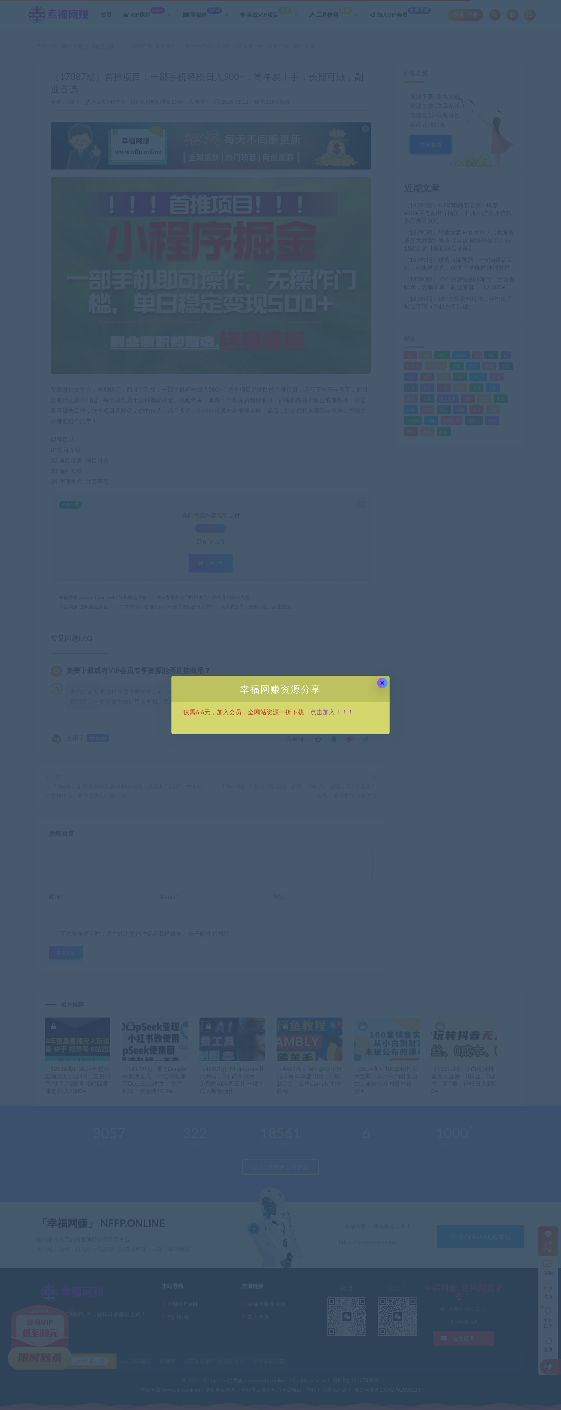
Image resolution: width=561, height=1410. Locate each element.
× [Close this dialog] (382, 683)
